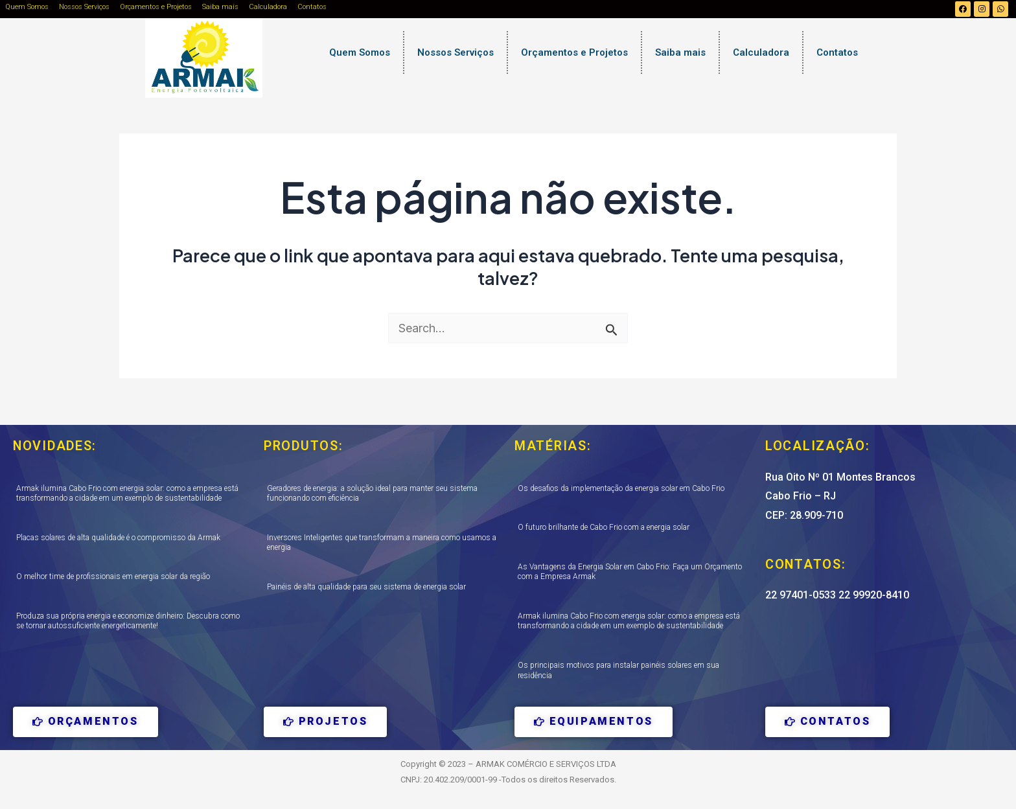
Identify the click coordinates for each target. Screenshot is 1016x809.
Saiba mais (220, 7)
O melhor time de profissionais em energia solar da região (113, 576)
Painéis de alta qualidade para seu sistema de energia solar (366, 586)
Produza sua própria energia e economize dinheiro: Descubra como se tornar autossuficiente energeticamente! (128, 621)
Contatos (312, 7)
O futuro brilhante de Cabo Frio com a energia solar (603, 527)
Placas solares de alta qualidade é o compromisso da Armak (118, 537)
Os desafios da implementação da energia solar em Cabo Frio (621, 488)
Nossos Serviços (84, 7)
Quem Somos (27, 7)
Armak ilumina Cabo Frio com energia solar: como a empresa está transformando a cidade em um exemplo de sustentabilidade (127, 493)
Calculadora (268, 7)
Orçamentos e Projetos (156, 7)
